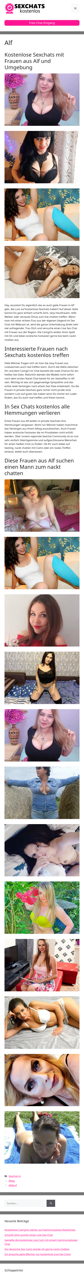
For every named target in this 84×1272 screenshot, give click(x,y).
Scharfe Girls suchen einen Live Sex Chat (29, 1235)
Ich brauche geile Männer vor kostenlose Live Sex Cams (38, 1254)
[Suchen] (51, 1203)
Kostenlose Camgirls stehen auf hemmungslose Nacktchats (40, 1230)
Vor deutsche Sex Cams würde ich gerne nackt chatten (37, 1249)
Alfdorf (13, 1185)
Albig (12, 1180)
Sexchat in (15, 1176)
